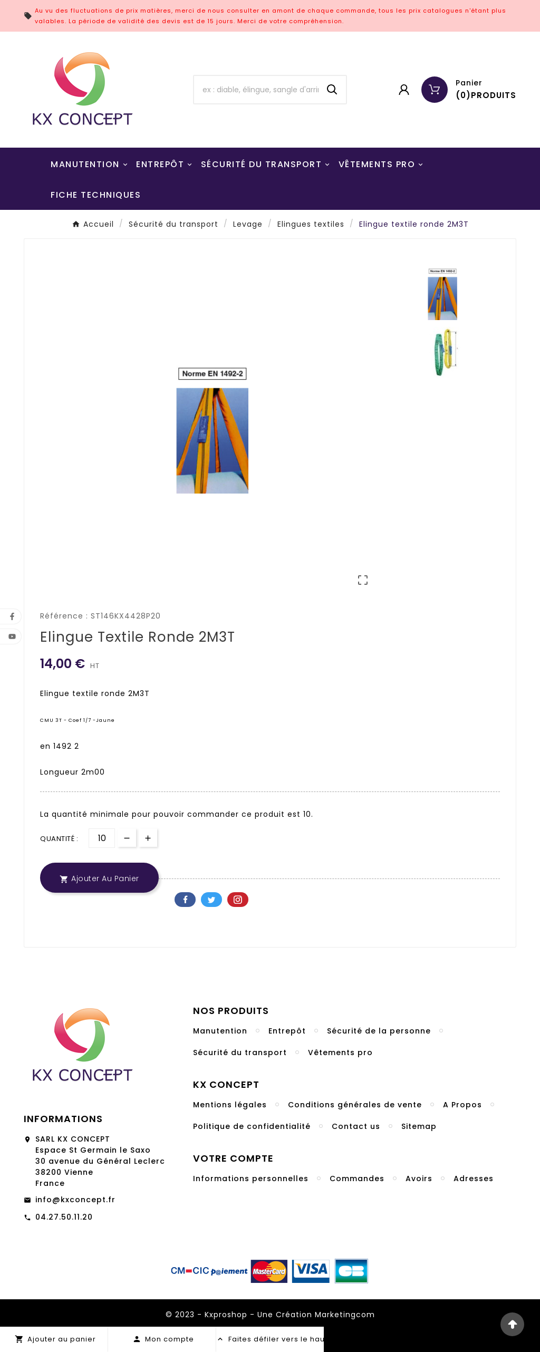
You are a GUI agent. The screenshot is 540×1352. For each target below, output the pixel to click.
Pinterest (237, 899)
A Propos (462, 1104)
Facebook (185, 899)
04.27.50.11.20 (64, 1217)
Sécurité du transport (240, 1052)
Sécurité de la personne (379, 1031)
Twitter (211, 899)
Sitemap (419, 1126)
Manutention (220, 1031)
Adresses (474, 1178)
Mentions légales (230, 1104)
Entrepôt (287, 1031)
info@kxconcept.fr (75, 1199)
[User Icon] (404, 89)
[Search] (332, 89)
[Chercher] (256, 89)
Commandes (357, 1178)
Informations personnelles (250, 1178)
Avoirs (419, 1178)
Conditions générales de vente (355, 1104)
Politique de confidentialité (252, 1126)
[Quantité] (102, 838)
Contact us (356, 1126)
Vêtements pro (340, 1052)
